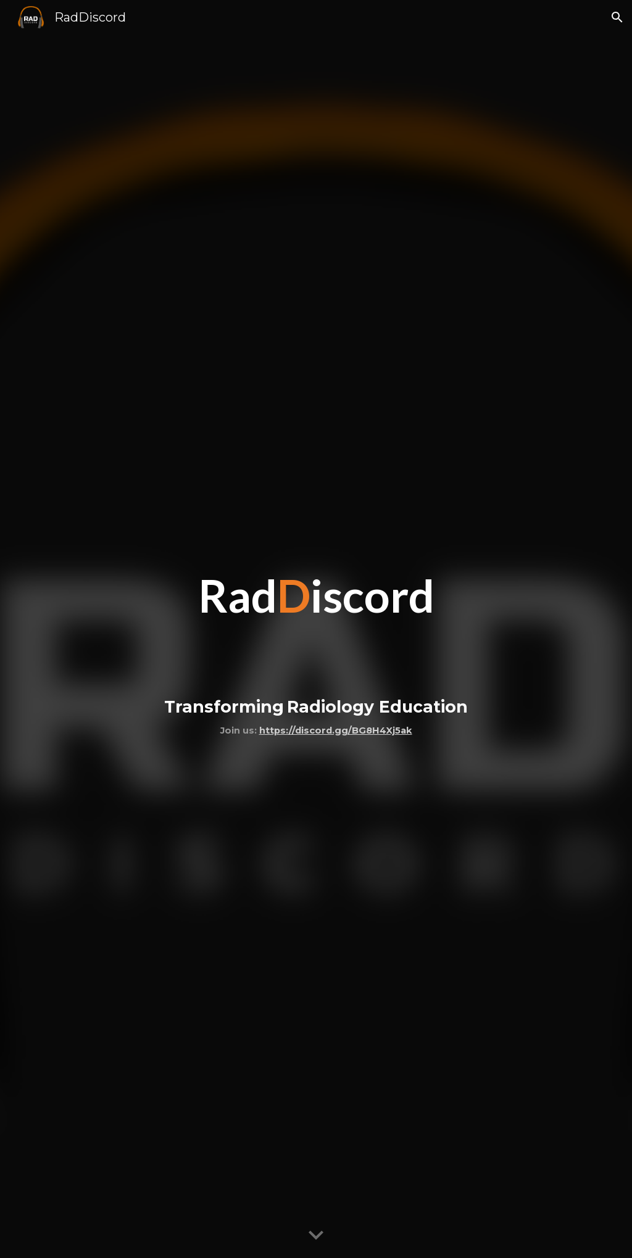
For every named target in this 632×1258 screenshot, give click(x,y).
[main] (316, 629)
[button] (617, 17)
